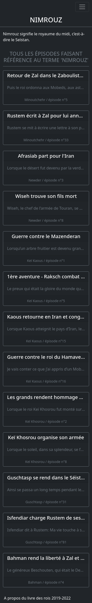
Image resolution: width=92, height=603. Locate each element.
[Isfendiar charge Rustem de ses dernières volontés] (46, 530)
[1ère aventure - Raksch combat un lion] (46, 288)
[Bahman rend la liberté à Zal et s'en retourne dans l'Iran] (46, 570)
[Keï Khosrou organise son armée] (46, 449)
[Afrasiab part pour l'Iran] (46, 168)
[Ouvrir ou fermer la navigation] (82, 7)
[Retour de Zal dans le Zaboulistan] (46, 87)
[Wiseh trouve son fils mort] (46, 208)
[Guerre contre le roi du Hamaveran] (46, 369)
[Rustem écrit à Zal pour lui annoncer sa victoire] (46, 128)
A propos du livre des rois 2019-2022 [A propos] (37, 598)
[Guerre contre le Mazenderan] (46, 248)
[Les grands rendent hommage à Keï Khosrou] (46, 409)
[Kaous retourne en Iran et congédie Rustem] (46, 329)
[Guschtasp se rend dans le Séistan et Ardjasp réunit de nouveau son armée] (46, 490)
